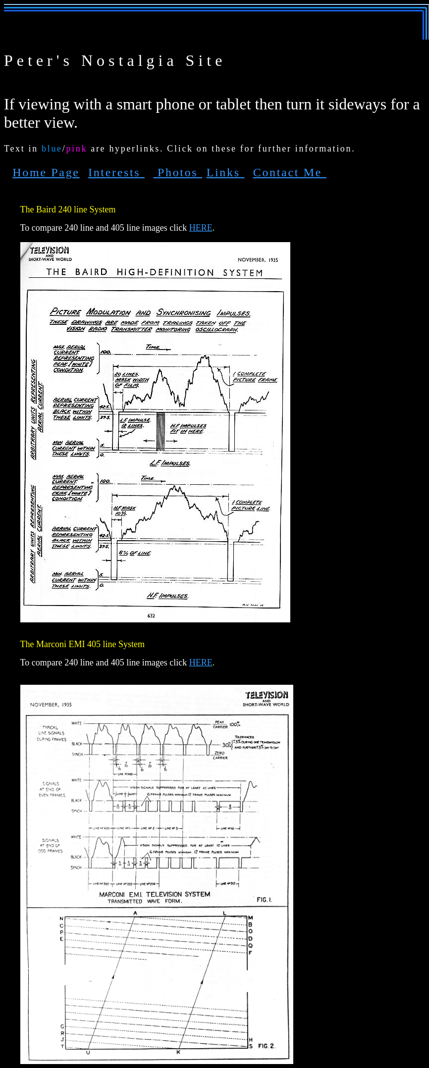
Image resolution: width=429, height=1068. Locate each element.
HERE (201, 228)
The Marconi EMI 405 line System (82, 644)
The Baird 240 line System (68, 209)
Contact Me (289, 172)
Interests (116, 172)
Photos (177, 172)
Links (226, 172)
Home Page (45, 172)
